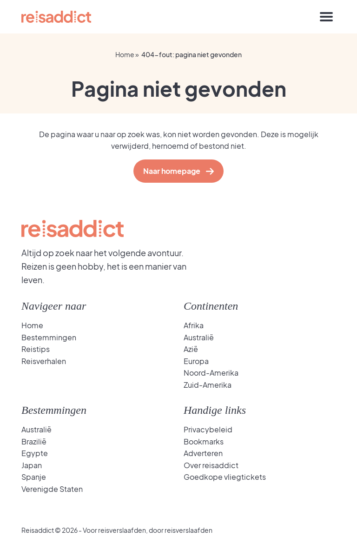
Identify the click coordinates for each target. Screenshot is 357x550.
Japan (31, 465)
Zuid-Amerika (207, 385)
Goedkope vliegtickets (225, 477)
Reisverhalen (43, 361)
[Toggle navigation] (326, 16)
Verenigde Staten (52, 489)
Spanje (33, 477)
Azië (191, 349)
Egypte (34, 453)
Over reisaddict (211, 465)
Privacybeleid (208, 429)
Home (124, 54)
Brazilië (33, 441)
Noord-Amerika (211, 373)
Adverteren (203, 453)
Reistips (35, 349)
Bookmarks (204, 441)
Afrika (194, 325)
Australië (199, 337)
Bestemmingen (48, 337)
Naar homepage (174, 171)
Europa (196, 361)
